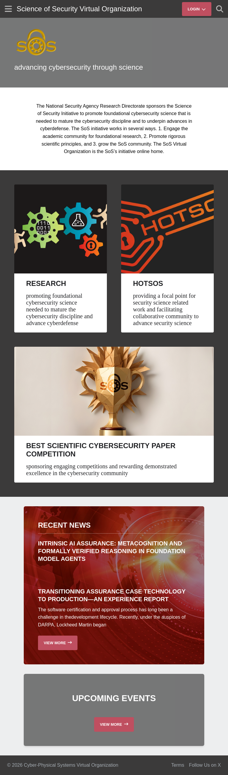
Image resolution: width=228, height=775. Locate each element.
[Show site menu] (8, 9)
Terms (177, 765)
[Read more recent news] (57, 643)
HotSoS (148, 283)
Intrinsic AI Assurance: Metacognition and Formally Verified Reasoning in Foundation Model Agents (111, 551)
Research (46, 283)
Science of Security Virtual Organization (79, 9)
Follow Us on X (205, 765)
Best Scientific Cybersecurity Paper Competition (100, 450)
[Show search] (219, 8)
